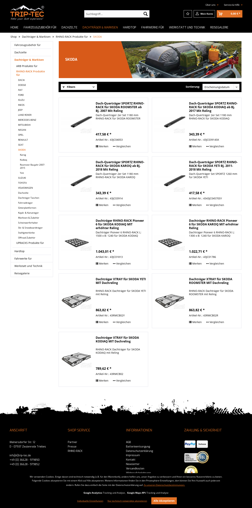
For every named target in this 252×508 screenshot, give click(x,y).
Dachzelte (20, 52)
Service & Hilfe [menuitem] (232, 4)
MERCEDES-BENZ (27, 119)
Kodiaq (23, 159)
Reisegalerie (22, 273)
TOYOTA (22, 182)
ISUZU (21, 100)
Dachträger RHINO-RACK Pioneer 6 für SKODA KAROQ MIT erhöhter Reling (214, 224)
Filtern (69, 87)
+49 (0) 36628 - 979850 (25, 460)
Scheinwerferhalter (28, 222)
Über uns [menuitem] (210, 4)
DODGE (22, 85)
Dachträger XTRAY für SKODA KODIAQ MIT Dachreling (117, 339)
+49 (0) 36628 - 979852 (25, 464)
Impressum (133, 455)
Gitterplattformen (27, 207)
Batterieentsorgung (138, 446)
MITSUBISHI (24, 124)
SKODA (22, 149)
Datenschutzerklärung (139, 451)
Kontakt (130, 459)
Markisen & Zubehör (28, 217)
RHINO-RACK (75, 451)
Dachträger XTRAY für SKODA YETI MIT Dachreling (121, 281)
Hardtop (19, 251)
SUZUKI (22, 177)
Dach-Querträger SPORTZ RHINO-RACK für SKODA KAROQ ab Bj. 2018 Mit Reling (120, 165)
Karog (23, 154)
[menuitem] (116, 14)
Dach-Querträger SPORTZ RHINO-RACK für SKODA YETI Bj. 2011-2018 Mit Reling (213, 165)
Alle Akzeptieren (164, 500)
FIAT (20, 90)
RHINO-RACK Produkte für (30, 73)
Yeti (22, 172)
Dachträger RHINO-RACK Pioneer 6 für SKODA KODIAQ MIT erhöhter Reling (120, 224)
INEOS (21, 105)
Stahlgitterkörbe (26, 232)
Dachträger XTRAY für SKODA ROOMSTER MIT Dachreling (210, 281)
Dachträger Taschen (28, 197)
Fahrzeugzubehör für (27, 45)
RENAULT (23, 139)
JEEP (20, 109)
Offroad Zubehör (26, 237)
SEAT (20, 144)
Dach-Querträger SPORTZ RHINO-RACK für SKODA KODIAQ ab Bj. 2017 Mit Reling (213, 107)
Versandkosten (135, 468)
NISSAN (22, 129)
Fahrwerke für (23, 258)
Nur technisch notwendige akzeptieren (127, 500)
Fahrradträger (25, 202)
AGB (128, 442)
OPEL (20, 134)
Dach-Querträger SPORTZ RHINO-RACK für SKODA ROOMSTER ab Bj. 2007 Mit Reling (120, 107)
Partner (72, 442)
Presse (72, 446)
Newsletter (133, 464)
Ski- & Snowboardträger (30, 227)
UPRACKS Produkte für (30, 243)
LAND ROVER (24, 114)
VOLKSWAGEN (25, 187)
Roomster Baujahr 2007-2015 (32, 166)
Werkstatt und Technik (28, 266)
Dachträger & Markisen (29, 59)
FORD (21, 95)
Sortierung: (193, 86)
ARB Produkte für (27, 66)
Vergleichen (122, 146)
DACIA (21, 80)
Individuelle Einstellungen (90, 500)
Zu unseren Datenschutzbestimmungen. (164, 485)
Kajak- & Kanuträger (28, 212)
